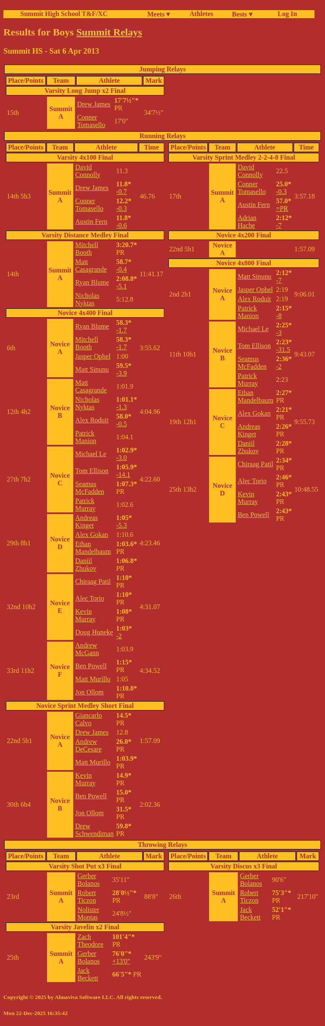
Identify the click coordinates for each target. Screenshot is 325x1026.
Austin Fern (91, 221)
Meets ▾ (158, 14)
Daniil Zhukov (85, 564)
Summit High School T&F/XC (63, 13)
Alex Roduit (92, 420)
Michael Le (90, 453)
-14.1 (123, 474)
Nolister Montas (88, 913)
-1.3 (121, 407)
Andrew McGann (87, 649)
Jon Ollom (89, 692)
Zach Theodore (90, 940)
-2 (119, 636)
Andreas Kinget (86, 521)
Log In (285, 13)
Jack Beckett (87, 974)
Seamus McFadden (89, 487)
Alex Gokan (91, 534)
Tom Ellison (91, 470)
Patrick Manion (85, 437)
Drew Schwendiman (94, 829)
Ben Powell (91, 665)
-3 (278, 332)
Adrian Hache (247, 221)
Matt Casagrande (91, 265)
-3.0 (121, 457)
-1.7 (121, 330)
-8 (278, 315)
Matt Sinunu (92, 369)
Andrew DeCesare (88, 745)
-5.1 (121, 286)
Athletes (201, 13)
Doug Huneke (94, 632)
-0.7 (121, 191)
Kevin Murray (85, 615)
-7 (278, 225)
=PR (282, 208)
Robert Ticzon (86, 896)
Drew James (93, 104)
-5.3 (121, 525)
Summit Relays (109, 32)
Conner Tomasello (91, 121)
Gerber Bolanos (88, 879)
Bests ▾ (242, 14)
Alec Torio (89, 598)
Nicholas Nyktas (87, 299)
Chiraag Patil (93, 581)
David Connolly (88, 170)
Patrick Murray (85, 504)
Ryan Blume (92, 282)
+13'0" (121, 961)
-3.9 (121, 373)
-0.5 (121, 423)
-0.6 (121, 225)
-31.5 (283, 349)
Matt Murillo (92, 679)
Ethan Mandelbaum (93, 547)
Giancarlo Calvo (88, 719)
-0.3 (121, 208)
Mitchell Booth (86, 248)
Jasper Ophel (92, 356)
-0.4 (121, 269)
